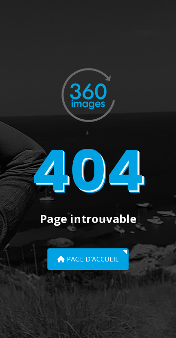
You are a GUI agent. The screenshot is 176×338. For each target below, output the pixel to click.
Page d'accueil (88, 258)
